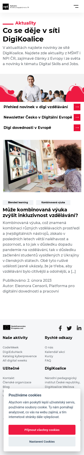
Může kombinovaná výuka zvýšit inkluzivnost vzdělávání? (40, 212)
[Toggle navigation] (76, 6)
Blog (6, 387)
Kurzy (49, 356)
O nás (49, 347)
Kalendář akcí (55, 352)
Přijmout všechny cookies (42, 430)
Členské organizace (17, 382)
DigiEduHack (12, 352)
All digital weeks (15, 360)
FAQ (48, 360)
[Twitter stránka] (71, 328)
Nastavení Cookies (42, 441)
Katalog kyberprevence (20, 356)
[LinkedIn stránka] (79, 328)
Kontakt (8, 378)
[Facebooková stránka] (62, 328)
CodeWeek (11, 347)
